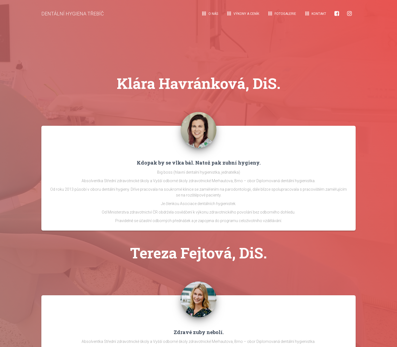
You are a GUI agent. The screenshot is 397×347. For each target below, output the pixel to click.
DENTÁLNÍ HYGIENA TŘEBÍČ (72, 14)
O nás (209, 13)
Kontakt (315, 13)
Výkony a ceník (242, 13)
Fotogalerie (281, 13)
